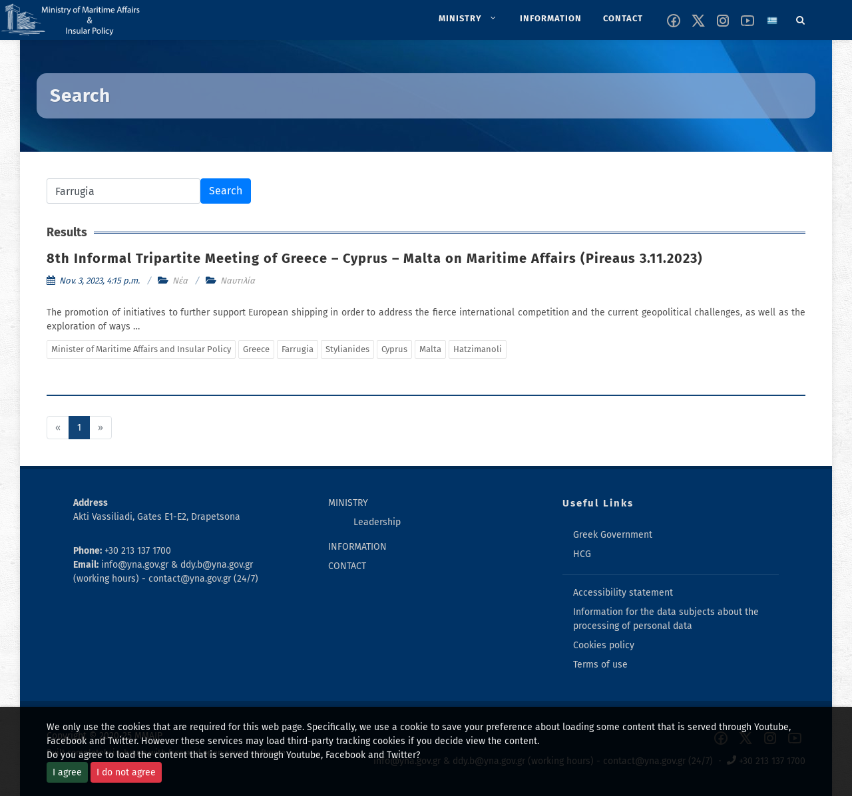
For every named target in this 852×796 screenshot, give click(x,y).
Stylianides (347, 349)
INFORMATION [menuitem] (357, 546)
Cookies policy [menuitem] (603, 645)
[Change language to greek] (772, 20)
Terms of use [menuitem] (600, 664)
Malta (430, 349)
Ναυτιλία (237, 281)
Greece (256, 349)
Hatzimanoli (477, 349)
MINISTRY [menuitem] (348, 502)
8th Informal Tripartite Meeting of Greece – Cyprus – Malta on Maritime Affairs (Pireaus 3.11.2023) (375, 258)
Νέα (180, 281)
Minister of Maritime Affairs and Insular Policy (141, 349)
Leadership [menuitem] (377, 522)
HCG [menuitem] (582, 554)
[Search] (800, 18)
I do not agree (126, 772)
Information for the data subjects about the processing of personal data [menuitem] (666, 619)
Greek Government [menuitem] (612, 534)
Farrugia (298, 349)
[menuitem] (469, 18)
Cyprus (394, 349)
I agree (67, 772)
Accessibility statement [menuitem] (623, 592)
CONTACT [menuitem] (347, 566)
